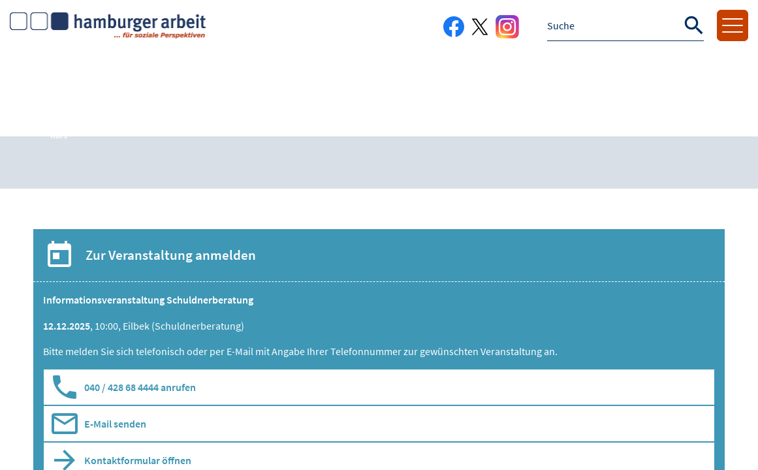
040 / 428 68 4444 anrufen (140, 387)
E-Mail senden (115, 423)
